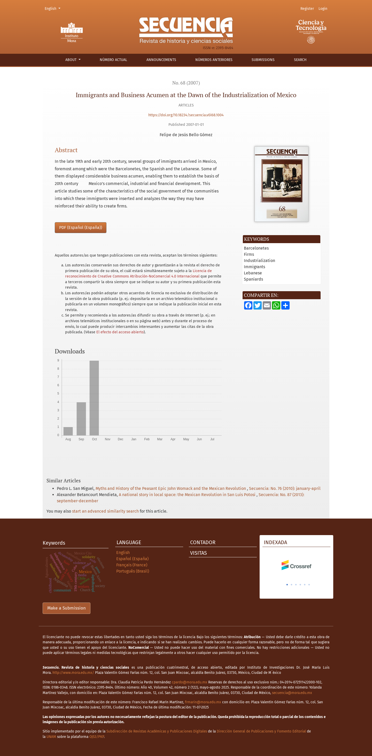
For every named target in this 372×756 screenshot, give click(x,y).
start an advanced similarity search (105, 511)
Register (307, 8)
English (53, 8)
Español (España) (132, 558)
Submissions (263, 60)
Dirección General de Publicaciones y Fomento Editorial (261, 731)
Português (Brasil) (132, 571)
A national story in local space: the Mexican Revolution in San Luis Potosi (188, 494)
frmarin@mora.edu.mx (203, 702)
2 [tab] (291, 584)
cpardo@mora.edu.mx (189, 682)
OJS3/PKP (96, 737)
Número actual (113, 60)
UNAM (51, 737)
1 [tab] (287, 584)
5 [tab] (304, 584)
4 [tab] (300, 584)
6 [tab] (309, 584)
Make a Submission (66, 608)
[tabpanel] (296, 565)
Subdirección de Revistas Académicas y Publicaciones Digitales (156, 731)
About (71, 60)
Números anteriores (214, 60)
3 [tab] (296, 584)
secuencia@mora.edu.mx (292, 693)
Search (300, 60)
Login (323, 8)
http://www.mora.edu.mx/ (73, 672)
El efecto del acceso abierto (120, 332)
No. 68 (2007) (186, 83)
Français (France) (131, 564)
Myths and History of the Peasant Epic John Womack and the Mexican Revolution (171, 488)
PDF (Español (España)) (80, 227)
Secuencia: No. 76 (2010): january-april (285, 488)
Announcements (161, 60)
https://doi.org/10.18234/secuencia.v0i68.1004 (186, 115)
